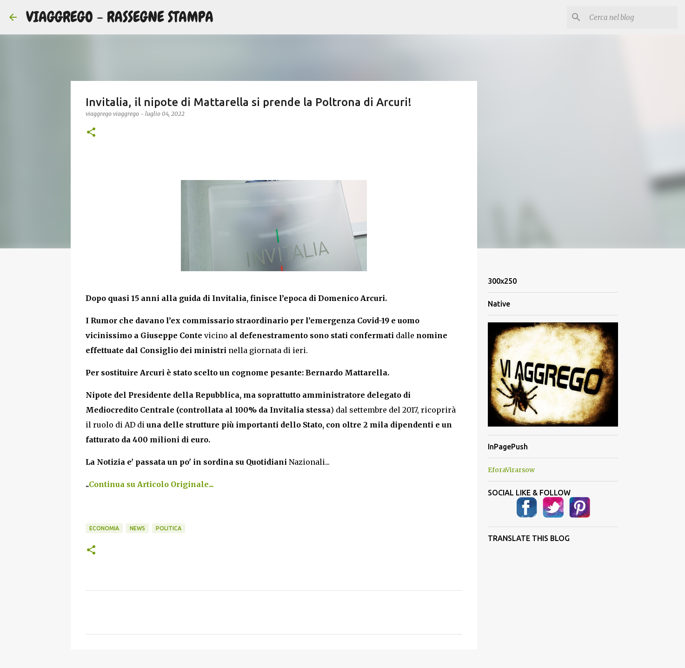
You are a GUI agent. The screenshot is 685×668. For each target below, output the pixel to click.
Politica (168, 528)
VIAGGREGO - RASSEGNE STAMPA (119, 17)
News (137, 528)
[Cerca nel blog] (629, 17)
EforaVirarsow (511, 470)
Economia (104, 528)
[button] (91, 133)
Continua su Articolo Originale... (151, 484)
